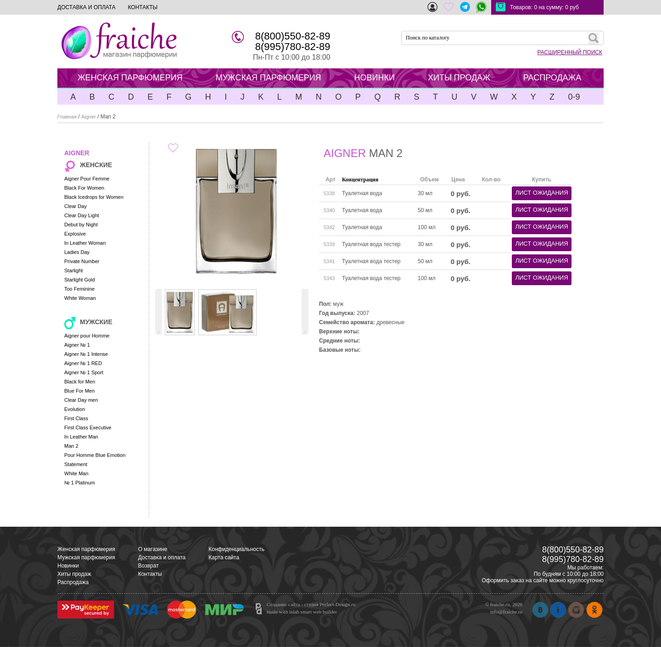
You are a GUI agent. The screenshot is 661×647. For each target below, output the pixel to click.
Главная (67, 116)
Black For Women (84, 188)
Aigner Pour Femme (86, 178)
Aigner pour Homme (86, 335)
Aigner (88, 116)
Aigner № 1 (77, 345)
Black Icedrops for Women (93, 197)
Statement (75, 464)
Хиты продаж (74, 574)
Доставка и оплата (162, 557)
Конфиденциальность (236, 549)
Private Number (81, 261)
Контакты (150, 574)
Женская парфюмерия (86, 549)
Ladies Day (77, 252)
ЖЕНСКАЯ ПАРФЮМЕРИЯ (130, 77)
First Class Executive (88, 427)
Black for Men (79, 381)
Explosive (75, 233)
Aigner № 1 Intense (86, 354)
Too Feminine (79, 289)
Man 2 (71, 446)
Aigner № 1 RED (83, 363)
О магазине (153, 549)
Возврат (148, 566)
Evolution (74, 409)
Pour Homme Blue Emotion (94, 455)
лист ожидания (541, 192)
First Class (76, 418)
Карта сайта (223, 557)
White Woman (80, 298)
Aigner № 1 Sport (83, 372)
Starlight (73, 270)
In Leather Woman (85, 243)
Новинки (68, 566)
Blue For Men (79, 391)
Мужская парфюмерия (86, 557)
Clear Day (75, 206)
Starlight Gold (79, 279)
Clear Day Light (81, 215)
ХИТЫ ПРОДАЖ (459, 77)
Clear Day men (81, 400)
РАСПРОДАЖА (552, 77)
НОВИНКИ (374, 77)
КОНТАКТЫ (142, 7)
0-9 (574, 96)
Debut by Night (81, 224)
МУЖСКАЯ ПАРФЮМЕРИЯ (268, 77)
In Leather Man (81, 436)
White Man (76, 473)
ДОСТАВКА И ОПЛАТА (86, 7)
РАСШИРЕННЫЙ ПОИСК (570, 52)
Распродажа (73, 582)
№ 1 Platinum (79, 482)
